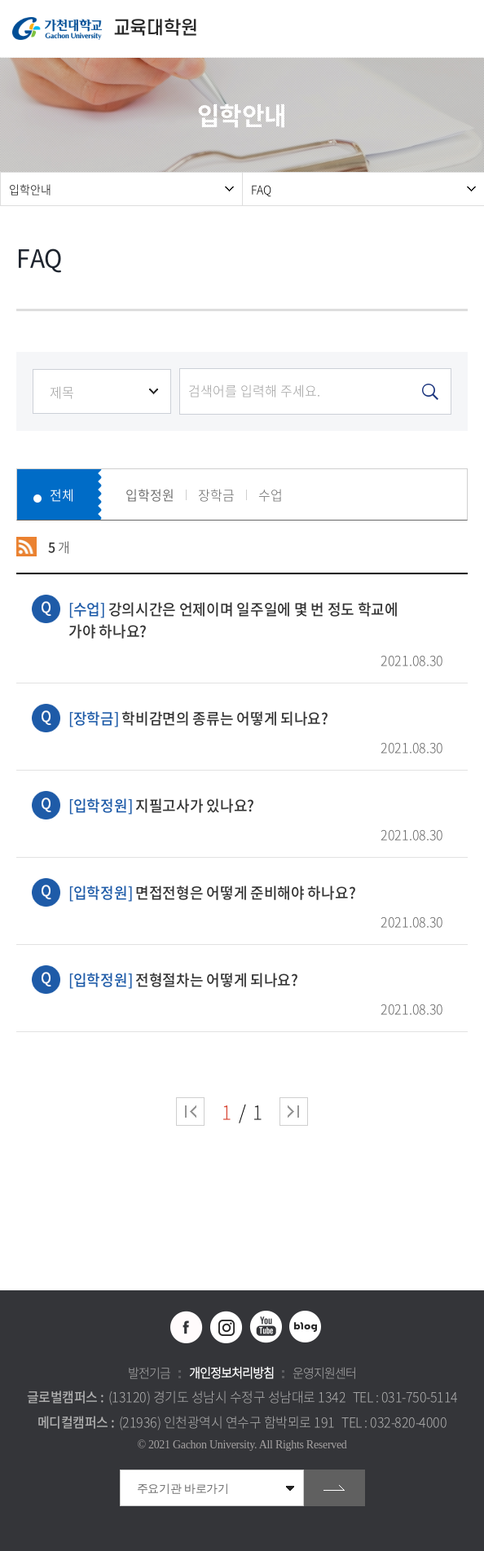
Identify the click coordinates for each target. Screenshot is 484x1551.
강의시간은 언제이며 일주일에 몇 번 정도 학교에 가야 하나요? (255, 620)
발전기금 (149, 1372)
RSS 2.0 (26, 546)
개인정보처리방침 (231, 1372)
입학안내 (30, 189)
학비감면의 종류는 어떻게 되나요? (255, 718)
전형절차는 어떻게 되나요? (255, 980)
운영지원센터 (324, 1372)
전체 (61, 494)
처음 (190, 1111)
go (334, 1488)
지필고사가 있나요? (255, 805)
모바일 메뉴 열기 (463, 29)
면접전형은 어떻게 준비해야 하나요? (255, 892)
